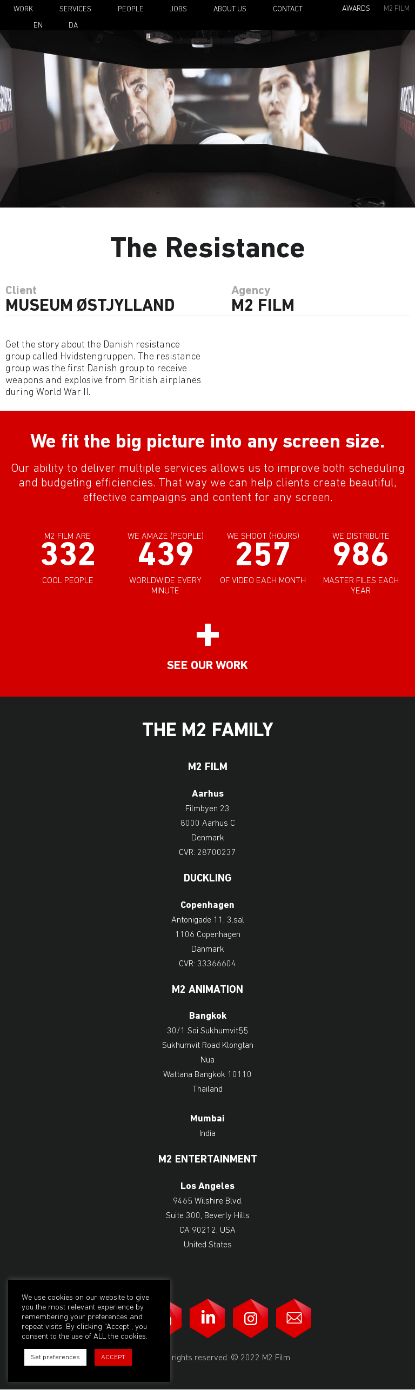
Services (75, 9)
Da (73, 26)
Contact (288, 9)
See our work (207, 666)
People (131, 9)
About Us (229, 9)
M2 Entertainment (207, 1160)
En (38, 26)
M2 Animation (207, 990)
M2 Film (397, 9)
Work (23, 9)
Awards (356, 9)
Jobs (178, 9)
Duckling (208, 879)
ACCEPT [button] (113, 1357)
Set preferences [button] (55, 1357)
